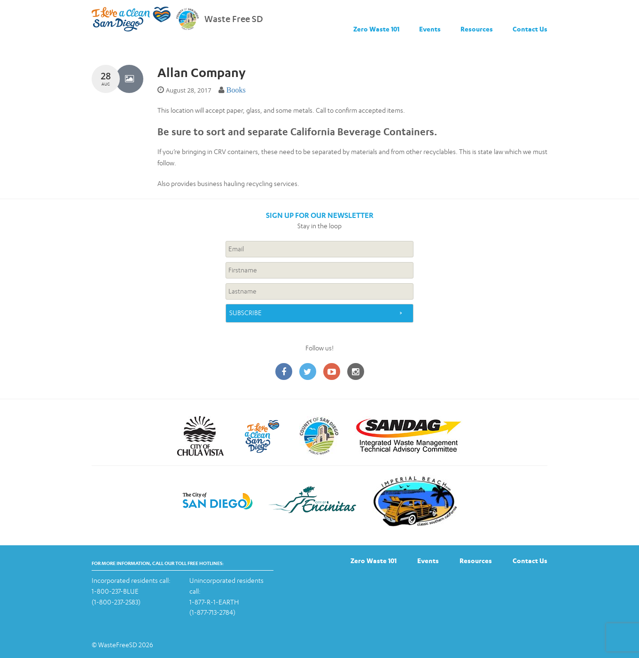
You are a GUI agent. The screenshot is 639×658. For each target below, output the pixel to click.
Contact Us (530, 29)
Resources (476, 29)
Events (430, 29)
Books (236, 90)
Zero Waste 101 (376, 29)
